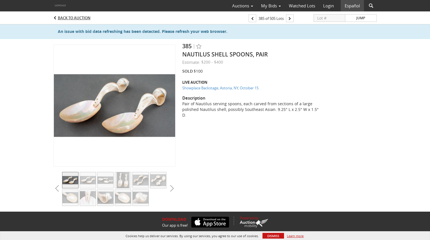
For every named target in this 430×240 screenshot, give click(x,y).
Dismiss (273, 236)
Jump (360, 18)
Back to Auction (74, 17)
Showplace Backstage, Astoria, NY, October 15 (220, 87)
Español (352, 6)
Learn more (295, 236)
